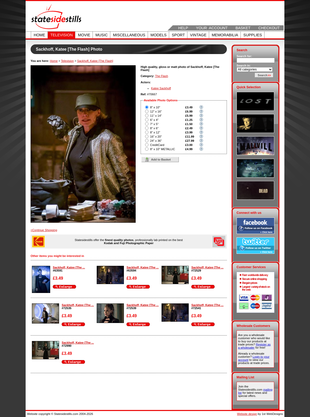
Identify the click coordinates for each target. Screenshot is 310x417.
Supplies (252, 35)
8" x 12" (155, 132)
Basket (243, 28)
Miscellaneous (129, 35)
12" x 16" (156, 111)
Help (183, 28)
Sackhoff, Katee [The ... (69, 267)
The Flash (161, 76)
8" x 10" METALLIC (162, 149)
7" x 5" (154, 124)
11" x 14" (156, 115)
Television (61, 35)
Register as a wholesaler (254, 346)
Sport (178, 35)
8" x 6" (154, 128)
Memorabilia (225, 35)
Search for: (244, 56)
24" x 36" (156, 140)
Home (39, 35)
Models (159, 35)
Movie (84, 35)
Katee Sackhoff (161, 88)
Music (101, 35)
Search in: (244, 65)
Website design (247, 413)
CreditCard (157, 144)
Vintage (198, 35)
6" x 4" (154, 119)
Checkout (269, 28)
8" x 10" (155, 107)
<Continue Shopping (44, 230)
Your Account (212, 28)
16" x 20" (156, 136)
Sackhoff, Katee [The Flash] (95, 60)
